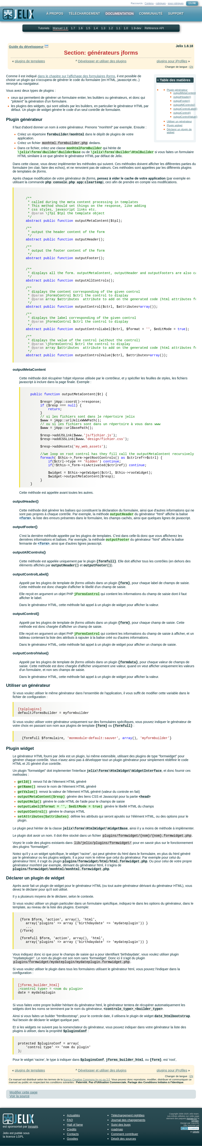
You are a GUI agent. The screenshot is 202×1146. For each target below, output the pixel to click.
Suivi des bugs (120, 1124)
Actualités (73, 1115)
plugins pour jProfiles (172, 61)
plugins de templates (30, 61)
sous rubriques (176, 3)
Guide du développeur (26, 47)
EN (190, 3)
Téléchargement (84, 13)
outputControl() (182, 112)
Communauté (151, 13)
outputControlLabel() (185, 108)
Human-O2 (192, 1118)
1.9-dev (136, 28)
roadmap (117, 1129)
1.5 (88, 28)
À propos (54, 13)
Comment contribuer (124, 1134)
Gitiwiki (196, 1132)
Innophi (33, 1126)
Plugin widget (174, 125)
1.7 (73, 28)
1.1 (118, 28)
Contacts (73, 1134)
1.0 (126, 28)
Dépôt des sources (123, 1138)
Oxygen (195, 1121)
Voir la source (19, 1096)
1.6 (81, 28)
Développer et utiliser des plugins (102, 61)
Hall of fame (75, 1124)
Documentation (119, 13)
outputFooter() (181, 100)
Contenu (149, 3)
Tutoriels (43, 28)
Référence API (154, 28)
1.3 (103, 28)
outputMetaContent (184, 93)
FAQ (70, 1120)
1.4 (96, 28)
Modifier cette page (24, 1092)
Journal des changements (128, 1120)
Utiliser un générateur (179, 121)
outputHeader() (182, 96)
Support (176, 13)
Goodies (72, 1138)
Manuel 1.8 (60, 28)
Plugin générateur (177, 89)
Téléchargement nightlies (127, 1115)
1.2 (111, 28)
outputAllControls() (184, 104)
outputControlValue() (185, 116)
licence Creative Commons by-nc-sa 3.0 (86, 1079)
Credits (72, 1129)
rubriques (161, 3)
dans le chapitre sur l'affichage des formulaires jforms (76, 76)
